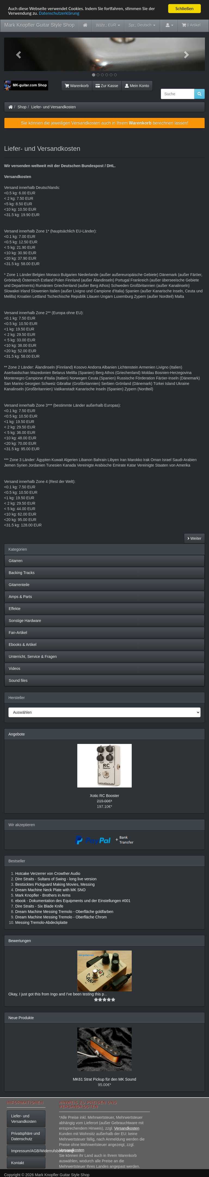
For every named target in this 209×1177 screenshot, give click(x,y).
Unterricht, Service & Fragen (33, 656)
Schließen (185, 8)
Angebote (16, 734)
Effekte (14, 608)
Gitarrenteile (19, 585)
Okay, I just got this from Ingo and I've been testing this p (56, 994)
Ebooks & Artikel (22, 644)
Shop (22, 107)
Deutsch (142, 25)
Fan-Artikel (18, 632)
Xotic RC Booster (104, 795)
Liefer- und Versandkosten (53, 107)
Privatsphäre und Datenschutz (25, 1136)
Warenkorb (77, 86)
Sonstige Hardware (25, 620)
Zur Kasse (107, 86)
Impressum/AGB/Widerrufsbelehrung (28, 1151)
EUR (108, 25)
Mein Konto (137, 86)
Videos (14, 668)
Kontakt (17, 1163)
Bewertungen (19, 941)
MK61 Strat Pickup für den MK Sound (104, 1079)
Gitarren (16, 561)
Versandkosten (126, 1128)
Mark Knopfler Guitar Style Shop (39, 25)
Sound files (18, 680)
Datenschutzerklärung (60, 13)
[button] (19, 54)
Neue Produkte (21, 1018)
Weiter (194, 538)
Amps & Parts (20, 596)
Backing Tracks (22, 573)
